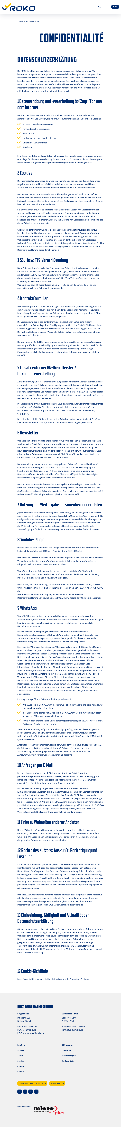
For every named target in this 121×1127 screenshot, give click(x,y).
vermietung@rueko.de (33, 1033)
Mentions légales (69, 1056)
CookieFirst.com (82, 979)
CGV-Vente (66, 1050)
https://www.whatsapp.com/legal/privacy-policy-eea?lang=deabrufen (60, 658)
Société (20, 1061)
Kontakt (20, 1072)
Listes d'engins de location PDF (32, 1083)
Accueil (20, 21)
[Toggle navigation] (115, 7)
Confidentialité (32, 21)
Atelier (20, 1056)
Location (21, 1045)
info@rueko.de (29, 1030)
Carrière (20, 1066)
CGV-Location (67, 1045)
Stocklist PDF (57, 1083)
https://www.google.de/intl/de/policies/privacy (79, 598)
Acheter (20, 1050)
